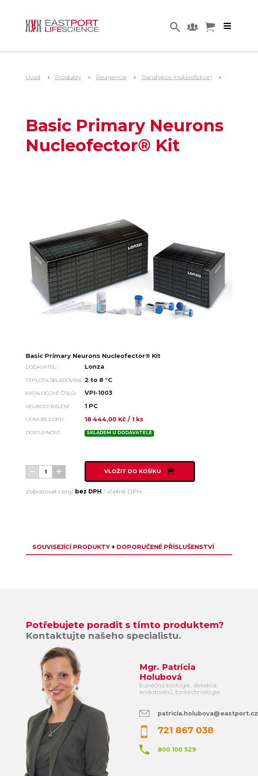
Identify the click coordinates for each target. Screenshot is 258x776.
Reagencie (111, 77)
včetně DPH (124, 491)
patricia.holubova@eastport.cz (208, 713)
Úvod (33, 77)
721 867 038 (186, 730)
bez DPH (88, 491)
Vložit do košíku (140, 471)
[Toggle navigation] (227, 26)
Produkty (68, 77)
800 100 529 (177, 749)
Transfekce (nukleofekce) (176, 77)
